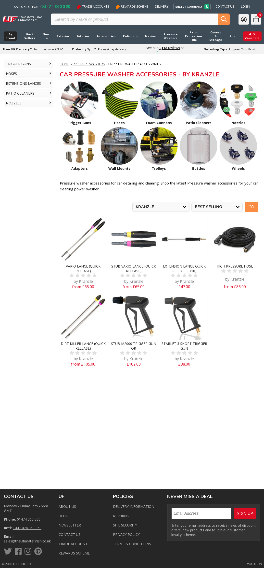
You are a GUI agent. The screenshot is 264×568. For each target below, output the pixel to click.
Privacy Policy (126, 534)
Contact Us (224, 7)
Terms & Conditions (132, 543)
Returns (121, 515)
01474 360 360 (28, 519)
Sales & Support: (42, 6)
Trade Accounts (93, 7)
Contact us (69, 534)
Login (245, 7)
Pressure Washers (89, 64)
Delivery (161, 7)
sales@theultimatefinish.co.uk (27, 541)
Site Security (125, 525)
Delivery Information (133, 506)
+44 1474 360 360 (27, 527)
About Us (67, 506)
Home (64, 64)
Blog (63, 515)
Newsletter (70, 525)
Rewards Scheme (132, 7)
